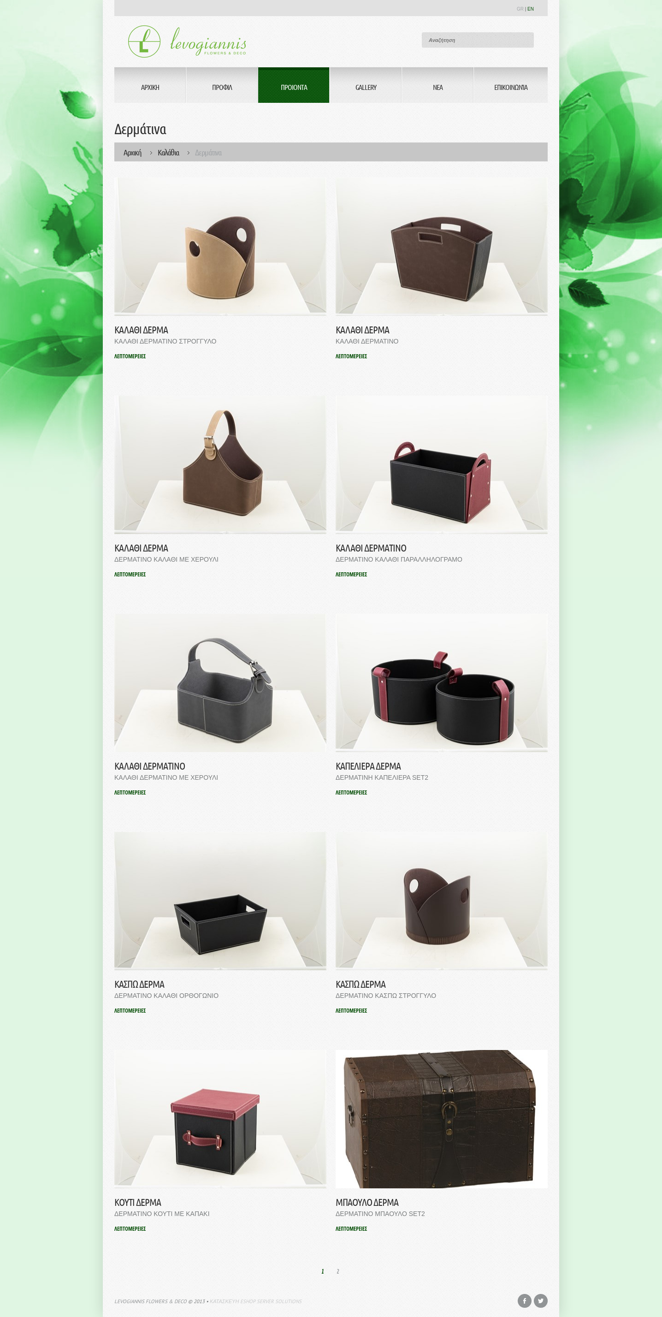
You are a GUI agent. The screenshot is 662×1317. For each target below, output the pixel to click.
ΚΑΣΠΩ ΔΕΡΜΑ (139, 984)
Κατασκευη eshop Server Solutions (255, 1301)
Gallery (365, 87)
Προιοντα (294, 87)
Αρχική (133, 152)
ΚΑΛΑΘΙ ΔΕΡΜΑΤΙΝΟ (371, 547)
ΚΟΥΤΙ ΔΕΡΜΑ (137, 1202)
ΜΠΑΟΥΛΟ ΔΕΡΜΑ (367, 1202)
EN (530, 9)
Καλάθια (168, 152)
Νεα (438, 87)
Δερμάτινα (208, 152)
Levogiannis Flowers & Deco (150, 1301)
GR (520, 9)
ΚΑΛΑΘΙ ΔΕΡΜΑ (141, 329)
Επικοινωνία (510, 87)
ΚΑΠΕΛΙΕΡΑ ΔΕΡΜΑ (368, 765)
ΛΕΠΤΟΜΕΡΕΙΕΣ (130, 356)
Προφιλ (222, 87)
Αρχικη (150, 87)
